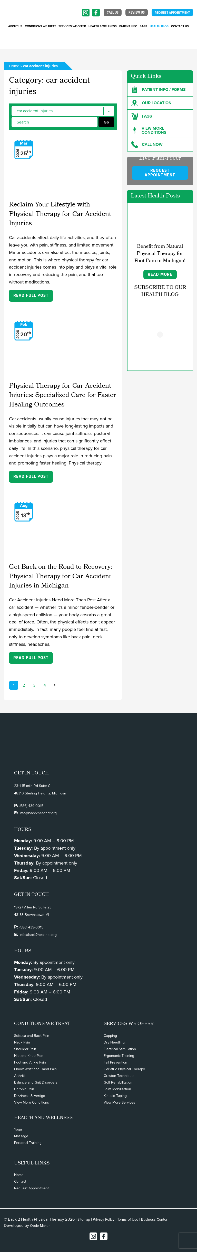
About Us (15, 26)
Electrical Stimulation (120, 1049)
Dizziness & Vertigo (29, 1096)
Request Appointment (31, 1188)
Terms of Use (127, 1219)
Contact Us (180, 26)
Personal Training (28, 1143)
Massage (21, 1136)
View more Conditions (148, 130)
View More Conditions (31, 1102)
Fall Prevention (115, 1062)
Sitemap (83, 1219)
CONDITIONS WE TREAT (40, 26)
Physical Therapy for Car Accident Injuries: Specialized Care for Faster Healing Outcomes (62, 396)
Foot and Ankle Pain (30, 1062)
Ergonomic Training (119, 1056)
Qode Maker (40, 1225)
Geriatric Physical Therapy (124, 1069)
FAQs (143, 26)
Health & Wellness (102, 26)
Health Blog (159, 26)
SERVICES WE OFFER (72, 26)
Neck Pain (22, 1042)
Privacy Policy (103, 1219)
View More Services (119, 1102)
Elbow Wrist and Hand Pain (35, 1069)
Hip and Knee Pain (28, 1056)
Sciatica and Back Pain (31, 1035)
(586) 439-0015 (31, 806)
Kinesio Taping (115, 1096)
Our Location (151, 103)
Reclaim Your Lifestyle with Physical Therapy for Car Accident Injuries (60, 215)
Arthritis (20, 1076)
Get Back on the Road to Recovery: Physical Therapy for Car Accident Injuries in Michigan (60, 577)
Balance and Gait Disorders (35, 1082)
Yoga (18, 1129)
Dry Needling (114, 1042)
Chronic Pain (24, 1089)
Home (14, 66)
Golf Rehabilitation (118, 1082)
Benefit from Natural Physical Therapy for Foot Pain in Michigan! (159, 253)
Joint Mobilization (117, 1089)
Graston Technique (119, 1076)
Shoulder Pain (25, 1049)
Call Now (147, 144)
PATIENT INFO (128, 26)
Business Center (154, 1219)
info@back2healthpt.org (38, 813)
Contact (20, 1181)
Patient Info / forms (158, 89)
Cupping (110, 1035)
